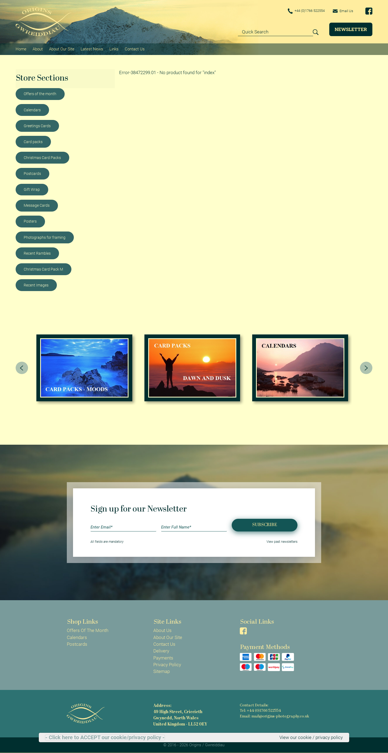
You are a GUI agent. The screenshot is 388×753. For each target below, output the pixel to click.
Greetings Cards (37, 125)
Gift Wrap (32, 189)
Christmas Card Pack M (43, 269)
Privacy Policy (167, 664)
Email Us (342, 11)
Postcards (32, 173)
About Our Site (61, 48)
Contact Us (135, 48)
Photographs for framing (44, 237)
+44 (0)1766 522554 (303, 11)
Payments (163, 657)
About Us (162, 630)
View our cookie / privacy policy (311, 737)
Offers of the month (40, 94)
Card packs (33, 141)
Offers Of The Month (87, 630)
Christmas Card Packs (42, 157)
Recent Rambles (37, 253)
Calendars (32, 110)
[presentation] (22, 368)
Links (114, 48)
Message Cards (37, 205)
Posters (30, 221)
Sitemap (161, 671)
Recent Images (36, 285)
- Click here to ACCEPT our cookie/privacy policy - (105, 737)
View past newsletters (281, 542)
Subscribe (264, 524)
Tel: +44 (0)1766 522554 (260, 711)
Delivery (161, 651)
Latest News (92, 48)
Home (21, 48)
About (38, 48)
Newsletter (351, 29)
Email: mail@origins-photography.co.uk (274, 716)
